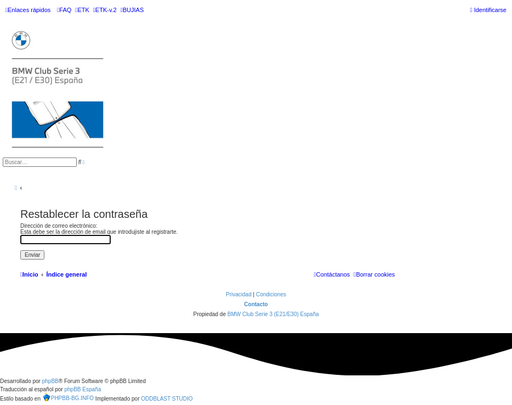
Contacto (256, 304)
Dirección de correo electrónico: (59, 226)
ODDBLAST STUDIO (166, 399)
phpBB (50, 381)
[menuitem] (64, 9)
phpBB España (82, 389)
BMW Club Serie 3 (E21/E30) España (273, 314)
